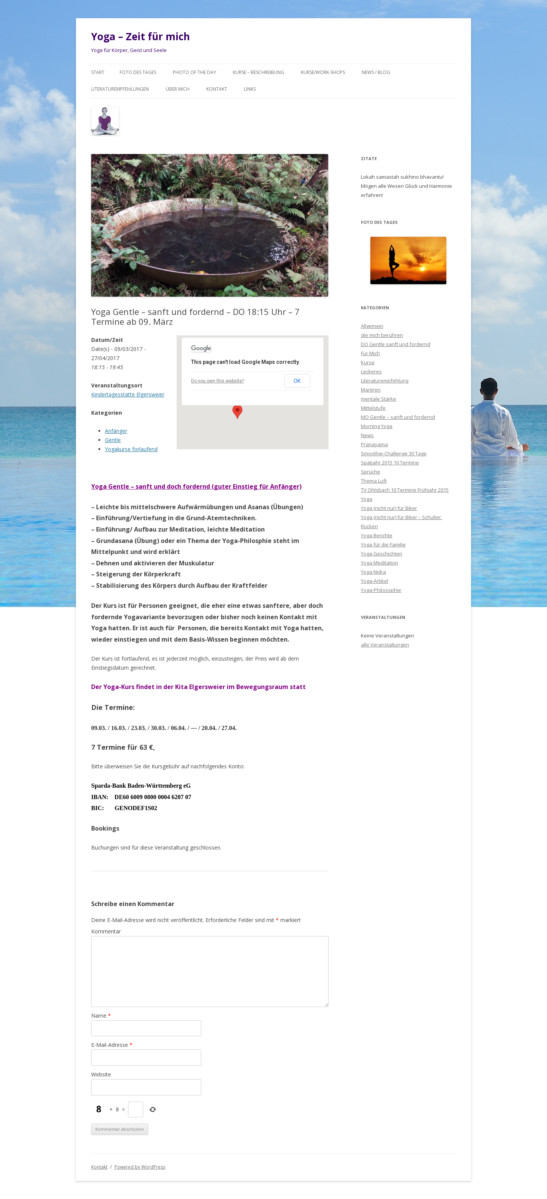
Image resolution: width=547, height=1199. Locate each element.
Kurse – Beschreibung (258, 72)
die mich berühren (382, 335)
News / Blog (376, 72)
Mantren (371, 389)
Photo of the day (194, 72)
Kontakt (216, 89)
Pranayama (374, 444)
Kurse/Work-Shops (323, 72)
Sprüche (370, 471)
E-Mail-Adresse (112, 1044)
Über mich (178, 89)
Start (97, 72)
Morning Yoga (376, 426)
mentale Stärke (378, 398)
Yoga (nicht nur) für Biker (389, 508)
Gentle (113, 440)
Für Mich (370, 353)
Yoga (366, 499)
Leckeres (371, 371)
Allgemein (372, 326)
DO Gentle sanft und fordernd (395, 344)
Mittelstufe (373, 407)
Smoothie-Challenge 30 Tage (394, 453)
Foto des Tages (138, 72)
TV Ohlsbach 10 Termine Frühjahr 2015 (405, 489)
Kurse (368, 362)
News (367, 435)
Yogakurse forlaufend (131, 449)
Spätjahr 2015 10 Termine (390, 462)
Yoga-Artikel (374, 580)
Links (250, 89)
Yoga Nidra (373, 571)
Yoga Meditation (379, 562)
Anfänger (116, 430)
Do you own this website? (217, 381)
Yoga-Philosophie (381, 590)
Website (101, 1074)
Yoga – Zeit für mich (140, 36)
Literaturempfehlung (384, 380)
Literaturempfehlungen (120, 89)
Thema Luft (374, 480)
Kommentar (106, 931)
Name (101, 1015)
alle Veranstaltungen (385, 644)
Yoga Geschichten (381, 553)
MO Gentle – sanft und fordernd (398, 417)
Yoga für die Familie (383, 544)
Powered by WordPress (139, 1167)
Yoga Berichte (376, 535)
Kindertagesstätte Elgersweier (127, 394)
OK (297, 381)
